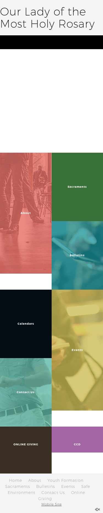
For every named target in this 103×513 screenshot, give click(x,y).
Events (68, 486)
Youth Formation (65, 480)
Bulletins (45, 486)
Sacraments (17, 486)
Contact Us (53, 492)
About (34, 480)
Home (15, 480)
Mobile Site (51, 504)
